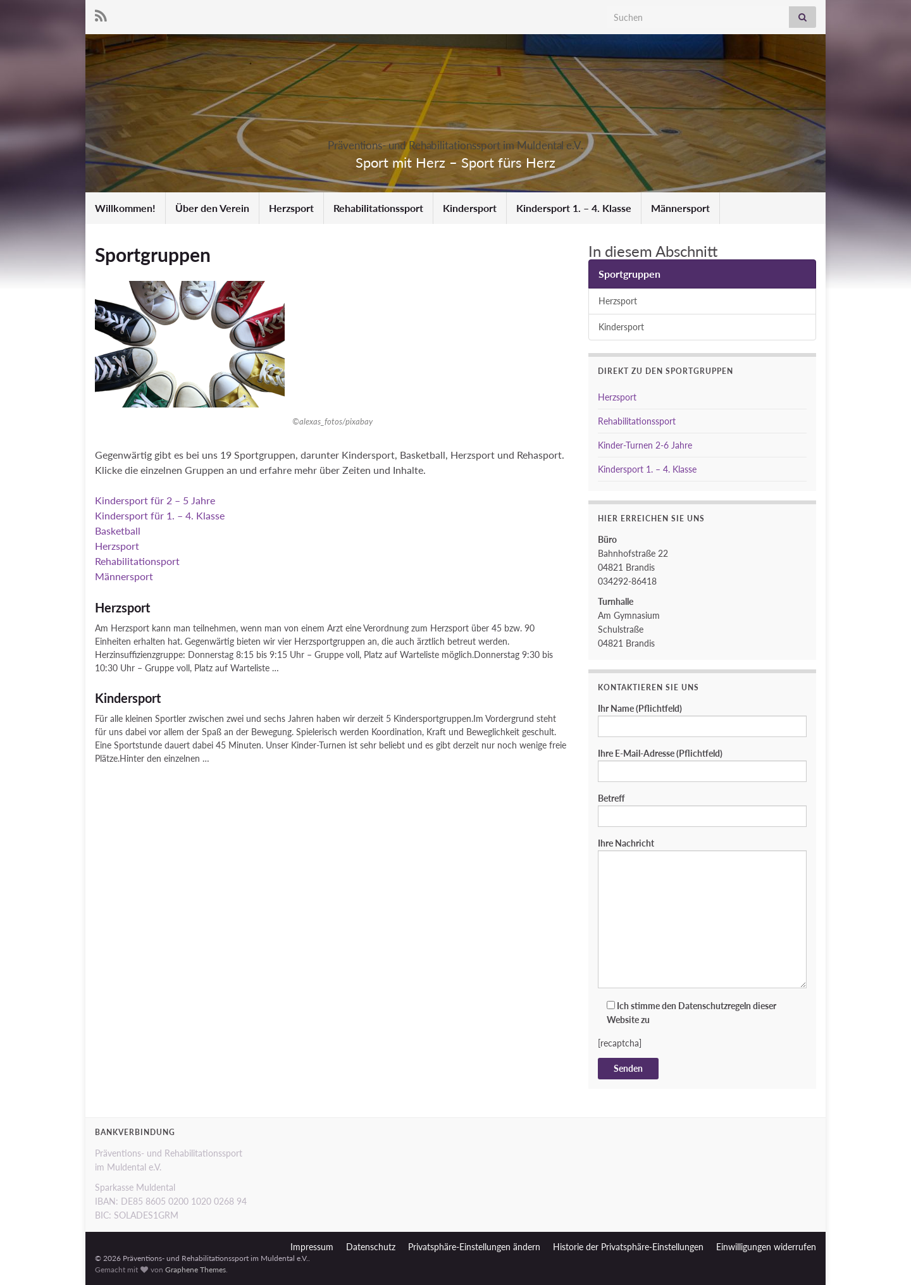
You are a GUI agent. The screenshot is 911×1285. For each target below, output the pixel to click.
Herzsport (291, 208)
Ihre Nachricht (702, 913)
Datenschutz (370, 1246)
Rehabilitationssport (378, 208)
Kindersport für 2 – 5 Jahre (155, 500)
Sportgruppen (629, 274)
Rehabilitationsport (137, 561)
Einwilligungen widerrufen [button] (766, 1246)
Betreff (702, 810)
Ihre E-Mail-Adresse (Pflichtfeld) (702, 765)
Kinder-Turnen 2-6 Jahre (645, 445)
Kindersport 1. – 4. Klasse (573, 208)
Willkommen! (125, 208)
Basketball (117, 531)
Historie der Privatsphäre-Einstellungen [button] (628, 1246)
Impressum (311, 1246)
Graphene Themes (195, 1269)
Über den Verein (212, 208)
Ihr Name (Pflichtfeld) (702, 720)
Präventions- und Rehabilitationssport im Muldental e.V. (455, 141)
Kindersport (470, 208)
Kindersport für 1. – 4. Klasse (160, 515)
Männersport (680, 208)
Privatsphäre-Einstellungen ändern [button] (474, 1246)
